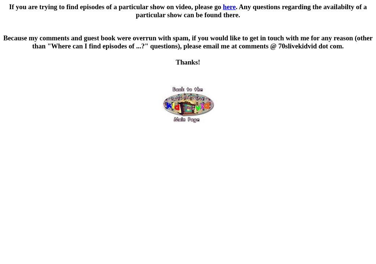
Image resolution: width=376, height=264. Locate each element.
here (229, 7)
